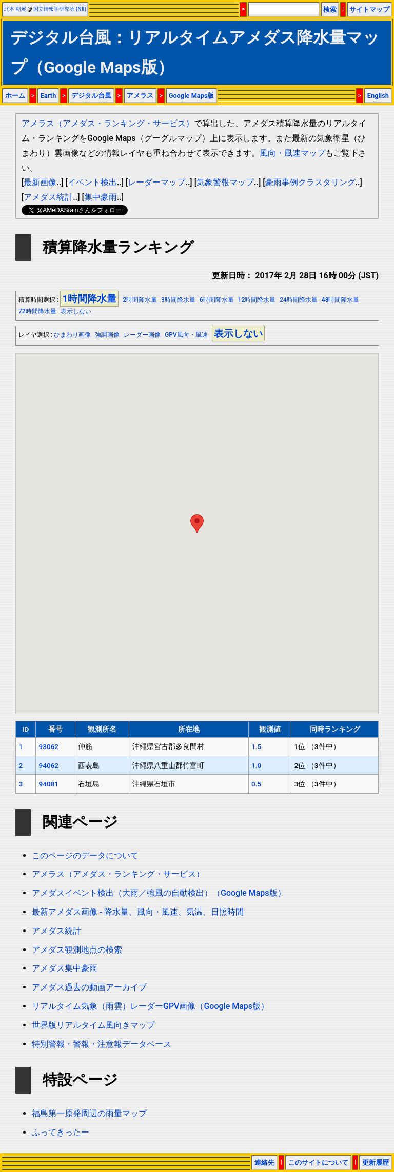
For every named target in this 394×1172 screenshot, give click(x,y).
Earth (48, 95)
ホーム (15, 95)
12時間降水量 (257, 300)
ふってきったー (60, 1132)
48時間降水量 (341, 300)
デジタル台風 (91, 95)
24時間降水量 (299, 300)
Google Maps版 (191, 95)
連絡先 (264, 1162)
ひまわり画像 (72, 334)
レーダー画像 (142, 334)
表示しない (76, 311)
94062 (48, 765)
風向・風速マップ (292, 153)
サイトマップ (369, 9)
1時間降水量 (89, 299)
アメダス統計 (48, 197)
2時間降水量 (140, 300)
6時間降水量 (217, 300)
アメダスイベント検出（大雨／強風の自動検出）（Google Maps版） (159, 893)
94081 (48, 784)
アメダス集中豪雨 (64, 968)
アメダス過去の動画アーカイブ (89, 987)
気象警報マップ (225, 182)
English (378, 95)
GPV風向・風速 (186, 334)
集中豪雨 (100, 197)
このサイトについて (318, 1162)
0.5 (256, 784)
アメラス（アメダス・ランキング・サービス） (108, 123)
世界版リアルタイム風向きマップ (93, 1025)
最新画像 (40, 182)
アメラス (140, 95)
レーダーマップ (156, 182)
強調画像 (107, 334)
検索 (330, 9)
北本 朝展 (15, 9)
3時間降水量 (178, 300)
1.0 (256, 765)
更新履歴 (375, 1162)
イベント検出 (92, 182)
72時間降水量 (37, 311)
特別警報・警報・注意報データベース (101, 1044)
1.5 (256, 746)
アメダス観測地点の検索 (77, 950)
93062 (48, 746)
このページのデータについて (85, 855)
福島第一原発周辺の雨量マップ (89, 1113)
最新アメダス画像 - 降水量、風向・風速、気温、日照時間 (138, 912)
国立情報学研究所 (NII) (59, 9)
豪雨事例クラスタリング (310, 182)
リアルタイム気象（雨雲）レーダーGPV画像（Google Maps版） (150, 1006)
